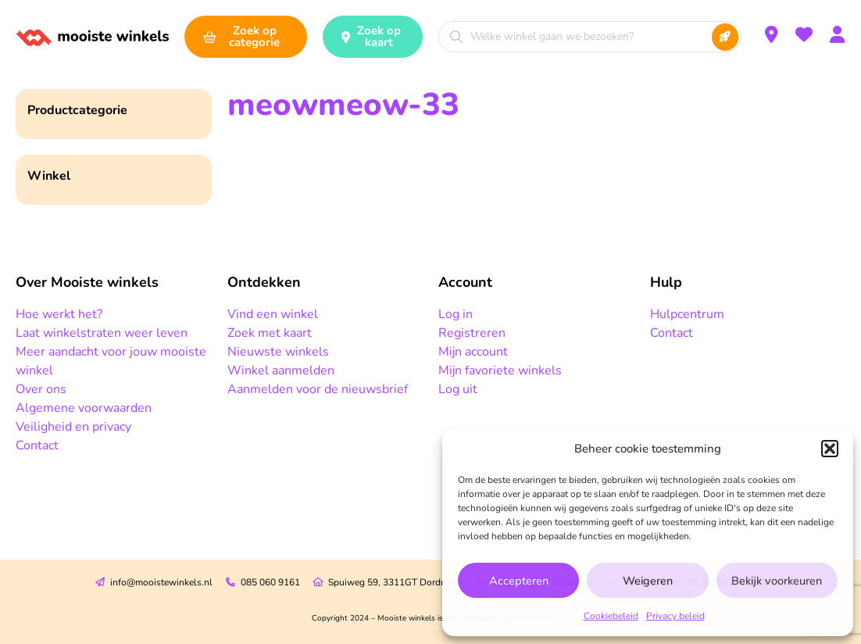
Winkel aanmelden (280, 370)
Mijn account (473, 351)
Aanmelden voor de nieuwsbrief (317, 389)
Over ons (41, 389)
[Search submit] (725, 37)
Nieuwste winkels (278, 351)
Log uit (457, 389)
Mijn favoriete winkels (500, 370)
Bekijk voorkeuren (776, 581)
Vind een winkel (272, 314)
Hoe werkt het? (59, 314)
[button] (830, 448)
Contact (37, 445)
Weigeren (647, 581)
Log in (455, 314)
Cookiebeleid (611, 616)
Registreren (472, 333)
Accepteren (518, 581)
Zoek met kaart (269, 333)
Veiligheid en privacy (73, 426)
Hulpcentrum (687, 314)
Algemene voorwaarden (84, 408)
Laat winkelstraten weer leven (102, 333)
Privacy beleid (675, 616)
